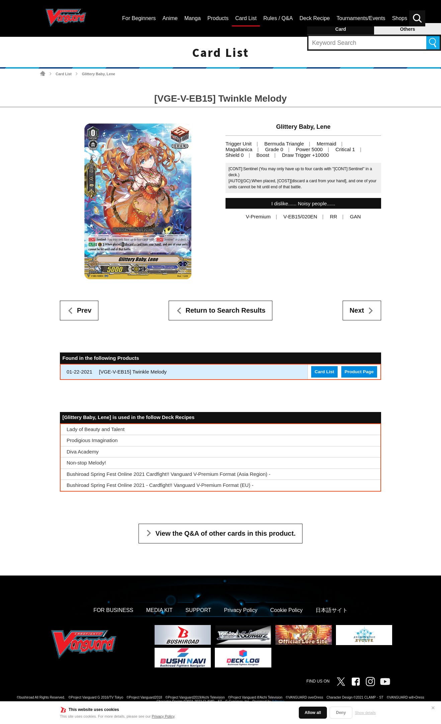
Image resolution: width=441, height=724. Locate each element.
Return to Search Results (226, 310)
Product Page (359, 371)
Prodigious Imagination (92, 440)
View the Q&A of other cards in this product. (226, 533)
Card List (64, 74)
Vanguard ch (385, 682)
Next (357, 310)
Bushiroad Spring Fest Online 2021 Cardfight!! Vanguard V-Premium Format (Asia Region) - (168, 474)
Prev (84, 310)
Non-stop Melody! (86, 463)
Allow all (313, 712)
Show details (365, 713)
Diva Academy (83, 451)
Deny (341, 712)
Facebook (356, 682)
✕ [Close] (433, 708)
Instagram (370, 682)
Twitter (341, 682)
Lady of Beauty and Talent (95, 429)
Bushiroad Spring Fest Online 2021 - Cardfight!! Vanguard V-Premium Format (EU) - (160, 485)
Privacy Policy (163, 716)
